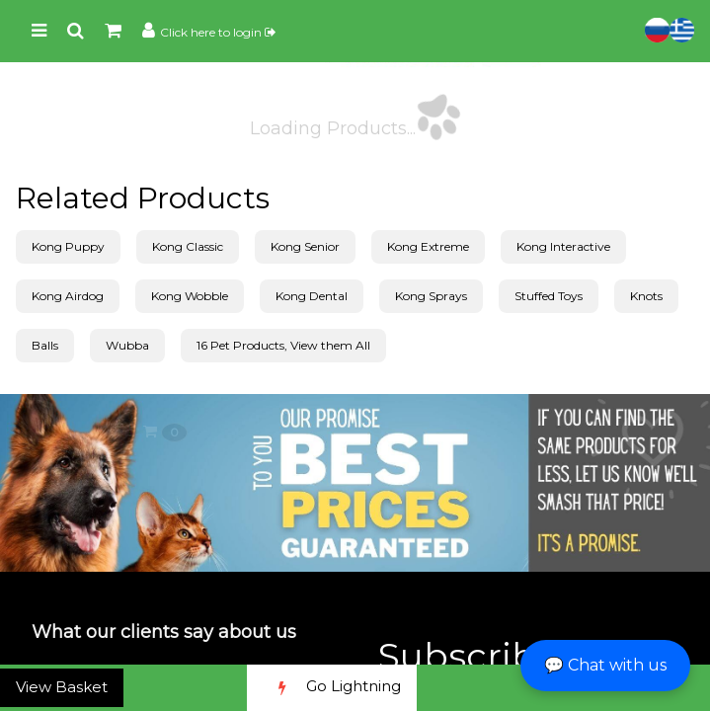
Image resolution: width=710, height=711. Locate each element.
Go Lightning (332, 687)
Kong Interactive (563, 246)
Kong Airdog (68, 295)
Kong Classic (187, 246)
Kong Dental (312, 295)
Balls (45, 345)
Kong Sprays (431, 295)
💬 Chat (605, 665)
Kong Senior (305, 246)
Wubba (127, 345)
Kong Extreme (428, 246)
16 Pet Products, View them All (283, 345)
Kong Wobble (189, 295)
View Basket (62, 686)
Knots (646, 295)
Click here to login (218, 32)
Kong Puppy (68, 246)
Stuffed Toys (548, 295)
